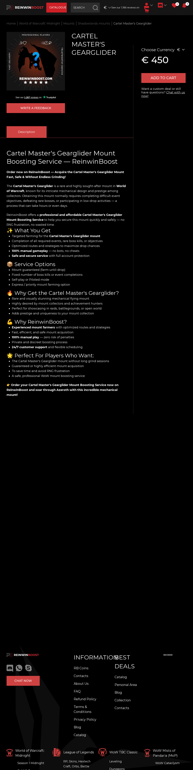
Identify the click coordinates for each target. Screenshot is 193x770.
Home (11, 23)
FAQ (77, 691)
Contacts (81, 676)
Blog (77, 727)
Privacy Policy (85, 719)
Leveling (115, 761)
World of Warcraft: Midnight (39, 23)
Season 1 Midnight (30, 763)
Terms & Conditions (82, 709)
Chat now (23, 681)
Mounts (69, 23)
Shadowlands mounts (94, 23)
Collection (123, 700)
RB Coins (81, 668)
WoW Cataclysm (167, 763)
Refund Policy (85, 699)
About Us (81, 684)
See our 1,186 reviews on (125, 7)
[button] (184, 5)
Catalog (80, 735)
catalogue (58, 7)
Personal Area (126, 685)
